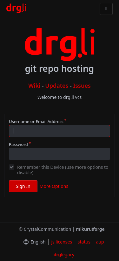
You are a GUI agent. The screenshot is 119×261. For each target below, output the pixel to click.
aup (100, 242)
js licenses (61, 242)
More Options (54, 186)
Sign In (23, 186)
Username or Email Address (36, 121)
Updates (56, 85)
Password (18, 144)
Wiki (34, 85)
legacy (64, 254)
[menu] (33, 242)
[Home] (16, 8)
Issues (82, 85)
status (84, 242)
